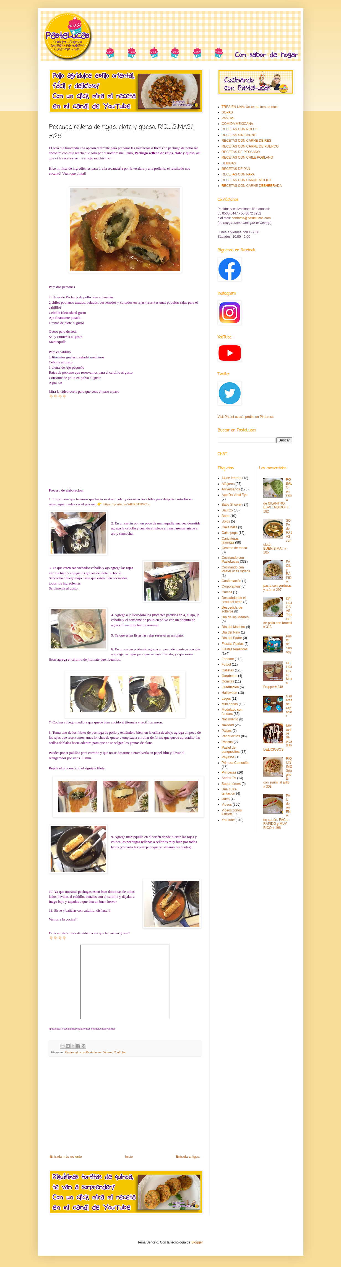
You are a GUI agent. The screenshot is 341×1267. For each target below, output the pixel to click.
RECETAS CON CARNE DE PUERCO (250, 146)
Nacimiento (230, 719)
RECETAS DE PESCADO (241, 152)
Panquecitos (231, 736)
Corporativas (231, 586)
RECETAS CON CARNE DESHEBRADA (252, 186)
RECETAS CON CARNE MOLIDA (247, 180)
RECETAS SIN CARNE (239, 135)
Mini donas (230, 704)
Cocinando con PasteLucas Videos (236, 569)
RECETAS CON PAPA (238, 174)
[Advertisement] (125, 1109)
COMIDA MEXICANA (237, 124)
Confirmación (231, 581)
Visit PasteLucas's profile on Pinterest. (246, 417)
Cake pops (230, 533)
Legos (226, 698)
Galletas (228, 670)
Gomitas (228, 681)
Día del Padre (232, 638)
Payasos (228, 757)
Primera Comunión (235, 763)
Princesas (229, 772)
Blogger (197, 1242)
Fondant (228, 659)
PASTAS (228, 118)
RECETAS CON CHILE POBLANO (247, 157)
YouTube (120, 1052)
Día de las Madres (235, 617)
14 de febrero (231, 478)
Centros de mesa (234, 548)
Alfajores (228, 484)
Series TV (229, 778)
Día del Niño (231, 632)
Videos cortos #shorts (232, 812)
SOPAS (227, 112)
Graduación (230, 687)
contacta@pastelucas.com (251, 218)
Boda (226, 516)
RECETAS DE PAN (236, 169)
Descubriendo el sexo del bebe (234, 600)
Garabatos (229, 676)
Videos (107, 1052)
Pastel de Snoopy (289, 644)
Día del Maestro (233, 627)
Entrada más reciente (66, 1157)
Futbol (226, 664)
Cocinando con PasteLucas (83, 1052)
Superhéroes (231, 784)
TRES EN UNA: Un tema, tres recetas (250, 107)
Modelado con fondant (232, 711)
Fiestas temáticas (235, 649)
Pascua (227, 742)
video (226, 799)
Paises (227, 731)
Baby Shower (231, 504)
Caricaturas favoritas (230, 540)
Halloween (229, 693)
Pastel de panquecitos (231, 749)
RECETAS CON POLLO (239, 129)
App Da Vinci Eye (235, 495)
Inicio (129, 1157)
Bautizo (227, 510)
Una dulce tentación (229, 791)
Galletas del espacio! (289, 706)
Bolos (226, 521)
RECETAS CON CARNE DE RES (246, 141)
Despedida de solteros (232, 609)
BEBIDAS (229, 163)
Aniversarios (231, 489)
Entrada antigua (188, 1157)
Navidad (228, 725)
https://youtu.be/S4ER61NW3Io (126, 504)
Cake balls (229, 527)
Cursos (227, 592)
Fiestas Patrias (233, 644)
